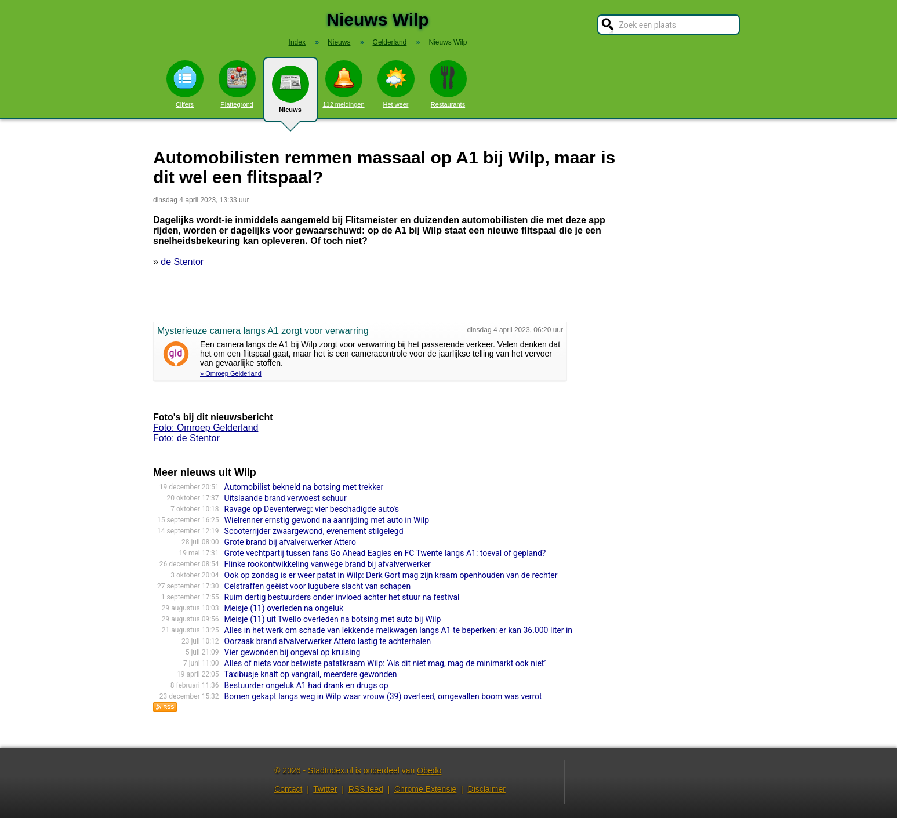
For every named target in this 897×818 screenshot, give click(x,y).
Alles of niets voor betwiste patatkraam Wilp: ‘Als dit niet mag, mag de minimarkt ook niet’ (385, 663)
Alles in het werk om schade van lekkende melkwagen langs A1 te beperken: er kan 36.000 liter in (398, 630)
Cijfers (185, 84)
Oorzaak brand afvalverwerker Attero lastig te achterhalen (327, 641)
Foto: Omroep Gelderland (205, 427)
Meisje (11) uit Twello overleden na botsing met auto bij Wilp (332, 619)
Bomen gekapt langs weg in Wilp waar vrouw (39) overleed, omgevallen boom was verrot (383, 696)
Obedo (429, 770)
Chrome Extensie (425, 789)
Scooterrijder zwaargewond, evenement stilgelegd (314, 531)
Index (297, 42)
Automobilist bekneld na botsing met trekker (304, 487)
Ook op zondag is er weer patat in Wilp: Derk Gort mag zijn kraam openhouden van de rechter (391, 575)
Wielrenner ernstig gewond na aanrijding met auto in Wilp (326, 520)
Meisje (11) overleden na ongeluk (284, 608)
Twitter (325, 789)
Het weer (396, 84)
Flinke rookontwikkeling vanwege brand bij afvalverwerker (327, 564)
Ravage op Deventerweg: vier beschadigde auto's (311, 509)
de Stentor (182, 262)
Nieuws (290, 94)
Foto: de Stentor (186, 438)
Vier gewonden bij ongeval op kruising (292, 652)
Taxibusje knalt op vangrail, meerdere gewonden (310, 674)
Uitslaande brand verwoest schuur (285, 498)
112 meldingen (343, 84)
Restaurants (448, 84)
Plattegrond (237, 84)
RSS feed (365, 789)
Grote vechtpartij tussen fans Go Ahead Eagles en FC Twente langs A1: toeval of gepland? (385, 553)
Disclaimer (487, 789)
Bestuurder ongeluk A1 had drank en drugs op (306, 685)
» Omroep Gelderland (231, 373)
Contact (288, 789)
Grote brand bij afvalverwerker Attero (290, 542)
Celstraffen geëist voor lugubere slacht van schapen (317, 586)
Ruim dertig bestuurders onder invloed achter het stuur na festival (342, 597)
